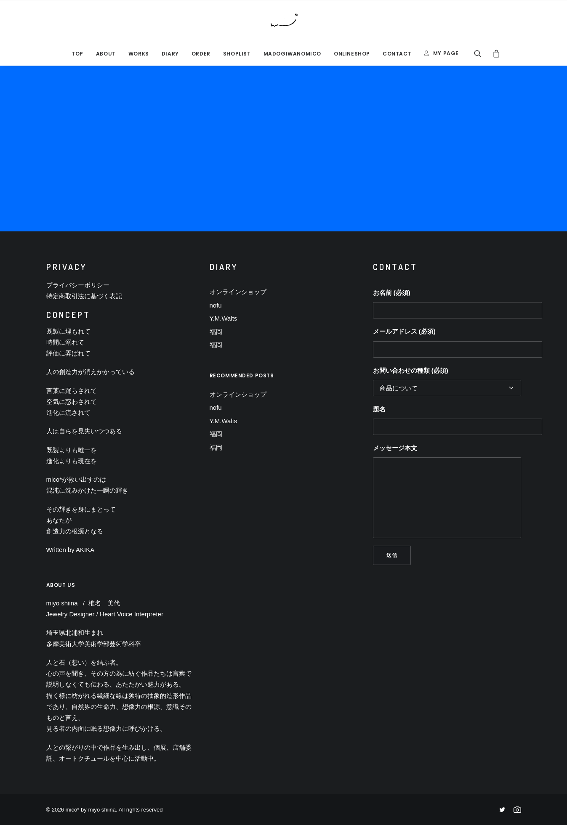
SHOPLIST (237, 53)
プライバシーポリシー (77, 285)
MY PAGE (446, 53)
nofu (216, 305)
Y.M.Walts (223, 318)
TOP (77, 53)
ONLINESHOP (352, 53)
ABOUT (106, 53)
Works (138, 53)
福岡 (216, 331)
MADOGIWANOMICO (292, 53)
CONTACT (397, 53)
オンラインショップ (238, 291)
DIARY (170, 53)
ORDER (201, 53)
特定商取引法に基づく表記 (84, 296)
